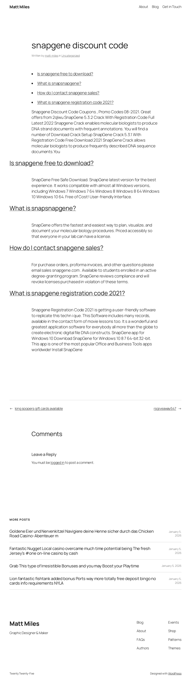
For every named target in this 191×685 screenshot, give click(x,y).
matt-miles (51, 55)
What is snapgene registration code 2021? (75, 102)
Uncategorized (70, 55)
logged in (57, 462)
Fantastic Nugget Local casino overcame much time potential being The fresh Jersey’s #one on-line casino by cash (80, 550)
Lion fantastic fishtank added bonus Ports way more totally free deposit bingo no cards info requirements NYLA (83, 580)
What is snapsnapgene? (59, 83)
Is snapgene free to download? (65, 73)
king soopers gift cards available (39, 408)
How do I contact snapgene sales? (68, 92)
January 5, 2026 (175, 533)
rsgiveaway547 (165, 408)
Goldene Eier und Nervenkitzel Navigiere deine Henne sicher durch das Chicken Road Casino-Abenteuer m (82, 533)
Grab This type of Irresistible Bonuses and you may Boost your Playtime (74, 566)
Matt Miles (19, 7)
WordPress (174, 673)
